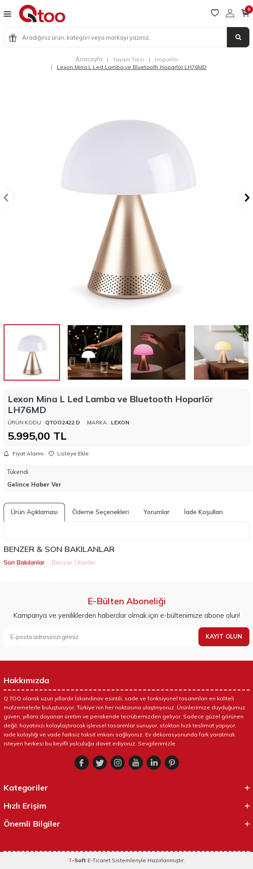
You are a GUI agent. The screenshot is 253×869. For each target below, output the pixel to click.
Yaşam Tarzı (128, 59)
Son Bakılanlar (24, 562)
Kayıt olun (224, 636)
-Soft (77, 860)
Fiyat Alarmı (24, 454)
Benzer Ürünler (74, 562)
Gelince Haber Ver (34, 484)
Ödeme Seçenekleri (100, 512)
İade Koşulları (203, 512)
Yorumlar (156, 512)
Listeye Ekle (69, 454)
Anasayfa (88, 59)
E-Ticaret (98, 860)
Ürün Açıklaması (34, 512)
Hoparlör (166, 59)
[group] (126, 198)
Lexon (120, 422)
